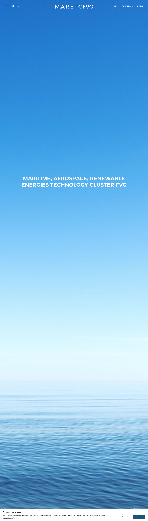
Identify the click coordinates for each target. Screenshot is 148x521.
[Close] (146, 510)
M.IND (116, 6)
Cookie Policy (12, 518)
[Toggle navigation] (7, 6)
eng (141, 6)
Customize (125, 517)
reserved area (127, 6)
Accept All (139, 517)
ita (138, 6)
